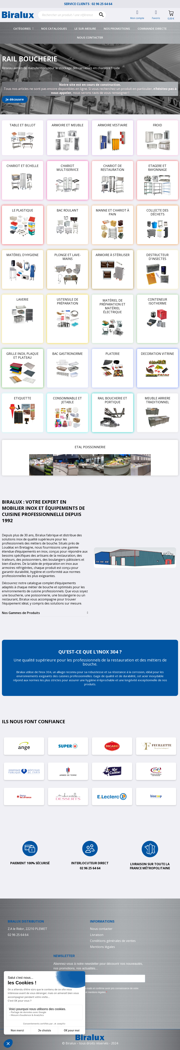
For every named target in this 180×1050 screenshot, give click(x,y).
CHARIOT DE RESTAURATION (112, 168)
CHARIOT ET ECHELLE (23, 166)
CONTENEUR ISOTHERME (157, 301)
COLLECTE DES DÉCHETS (157, 212)
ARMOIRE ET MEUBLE (67, 125)
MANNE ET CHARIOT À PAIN (112, 212)
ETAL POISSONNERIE (90, 447)
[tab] (45, 613)
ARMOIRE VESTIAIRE (112, 125)
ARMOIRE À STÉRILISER (112, 255)
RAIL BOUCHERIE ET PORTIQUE (112, 400)
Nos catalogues (54, 28)
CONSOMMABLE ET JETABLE (67, 400)
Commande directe (152, 28)
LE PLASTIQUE (22, 210)
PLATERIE (112, 354)
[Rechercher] (72, 15)
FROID (157, 125)
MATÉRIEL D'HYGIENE (22, 255)
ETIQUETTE (22, 398)
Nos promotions (117, 28)
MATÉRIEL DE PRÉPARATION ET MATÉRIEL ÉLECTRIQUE (112, 306)
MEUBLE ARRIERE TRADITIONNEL (157, 400)
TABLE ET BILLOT (22, 125)
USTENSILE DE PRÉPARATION (67, 301)
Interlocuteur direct (90, 863)
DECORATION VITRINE (157, 354)
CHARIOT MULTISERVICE (68, 168)
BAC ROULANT (67, 210)
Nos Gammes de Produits (21, 613)
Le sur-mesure (85, 28)
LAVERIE (22, 299)
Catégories (23, 28)
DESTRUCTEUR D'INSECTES (157, 257)
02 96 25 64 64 (104, 4)
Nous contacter (90, 37)
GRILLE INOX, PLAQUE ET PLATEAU (22, 356)
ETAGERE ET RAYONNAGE (157, 168)
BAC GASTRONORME (67, 354)
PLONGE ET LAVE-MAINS (67, 257)
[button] (15, 99)
